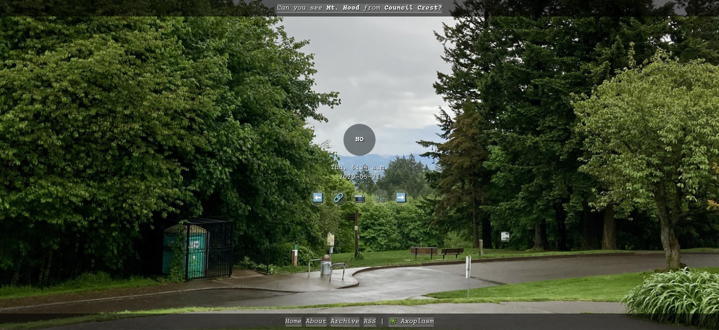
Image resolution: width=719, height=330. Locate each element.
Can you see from (359, 8)
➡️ (401, 197)
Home (293, 321)
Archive (345, 321)
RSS (370, 321)
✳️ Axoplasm (411, 321)
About (316, 321)
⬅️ (318, 197)
